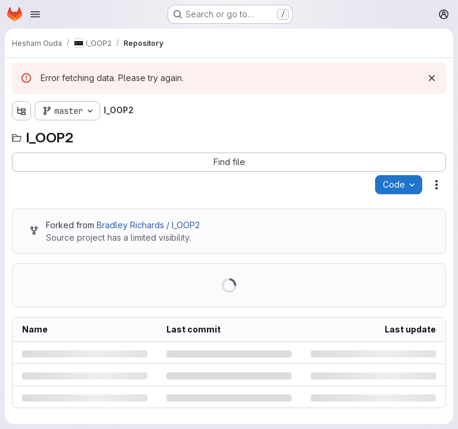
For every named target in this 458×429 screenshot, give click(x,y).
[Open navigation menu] (35, 14)
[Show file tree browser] (21, 110)
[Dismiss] (432, 78)
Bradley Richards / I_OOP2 (148, 225)
